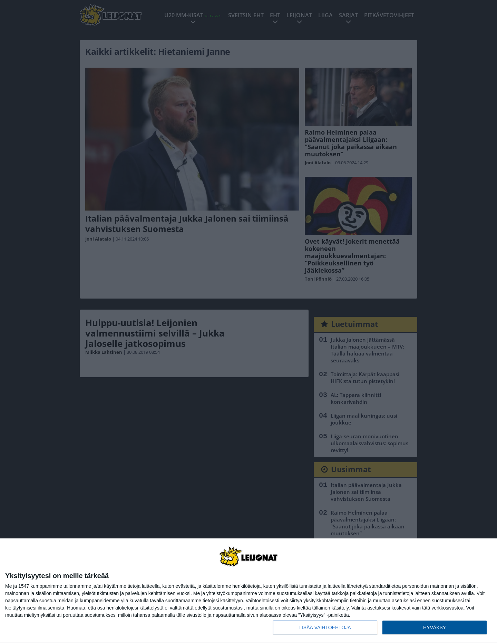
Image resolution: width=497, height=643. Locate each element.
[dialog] (248, 591)
